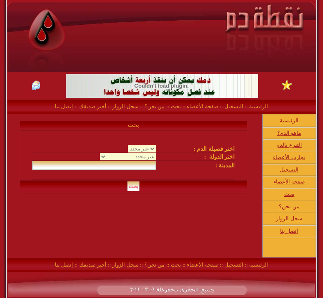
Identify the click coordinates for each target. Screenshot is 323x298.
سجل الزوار (125, 106)
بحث (176, 106)
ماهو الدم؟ (289, 133)
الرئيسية (258, 106)
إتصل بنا (64, 106)
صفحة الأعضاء (202, 106)
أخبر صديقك (92, 106)
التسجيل (233, 106)
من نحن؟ (154, 106)
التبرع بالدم (289, 145)
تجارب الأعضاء (289, 157)
